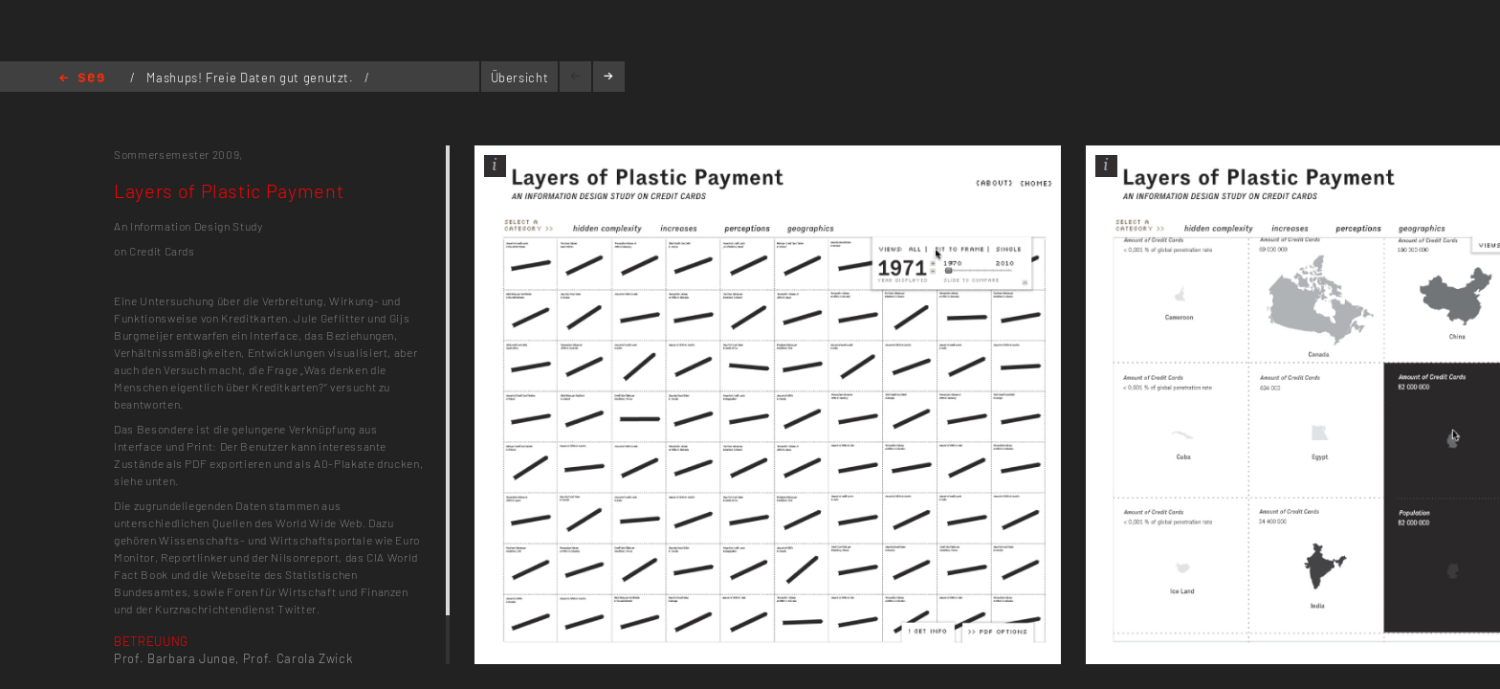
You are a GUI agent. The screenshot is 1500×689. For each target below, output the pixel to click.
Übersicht (520, 77)
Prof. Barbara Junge (174, 658)
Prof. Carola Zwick (298, 658)
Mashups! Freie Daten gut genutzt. (251, 77)
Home (81, 79)
